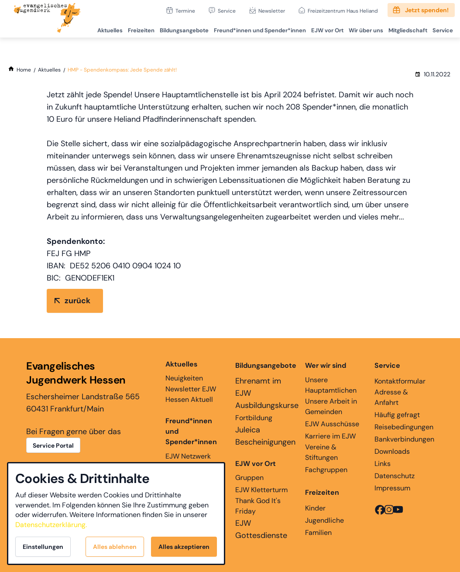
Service (227, 10)
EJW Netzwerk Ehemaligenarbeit (193, 461)
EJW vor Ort (323, 28)
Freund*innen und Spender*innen (191, 431)
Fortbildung (253, 417)
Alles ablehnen (115, 547)
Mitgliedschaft (405, 28)
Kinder (315, 508)
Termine (185, 10)
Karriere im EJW (330, 436)
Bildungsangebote (178, 28)
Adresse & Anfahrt (391, 397)
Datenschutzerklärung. (51, 524)
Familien (318, 532)
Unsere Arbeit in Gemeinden (331, 406)
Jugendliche (324, 520)
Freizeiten (134, 28)
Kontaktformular (400, 381)
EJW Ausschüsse (332, 423)
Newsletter (271, 10)
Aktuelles (102, 28)
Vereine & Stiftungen (321, 452)
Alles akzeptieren (183, 547)
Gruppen (255, 470)
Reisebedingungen (403, 427)
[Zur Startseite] (47, 19)
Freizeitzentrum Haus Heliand (343, 10)
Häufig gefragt (397, 414)
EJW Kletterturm (261, 489)
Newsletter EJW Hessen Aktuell (190, 394)
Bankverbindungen (404, 439)
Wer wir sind (325, 365)
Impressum (392, 488)
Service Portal (53, 445)
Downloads (392, 451)
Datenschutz (394, 475)
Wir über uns (363, 28)
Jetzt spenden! (427, 10)
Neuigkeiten (184, 371)
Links (382, 463)
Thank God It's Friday (258, 506)
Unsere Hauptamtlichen (331, 385)
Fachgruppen (326, 469)
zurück (77, 300)
